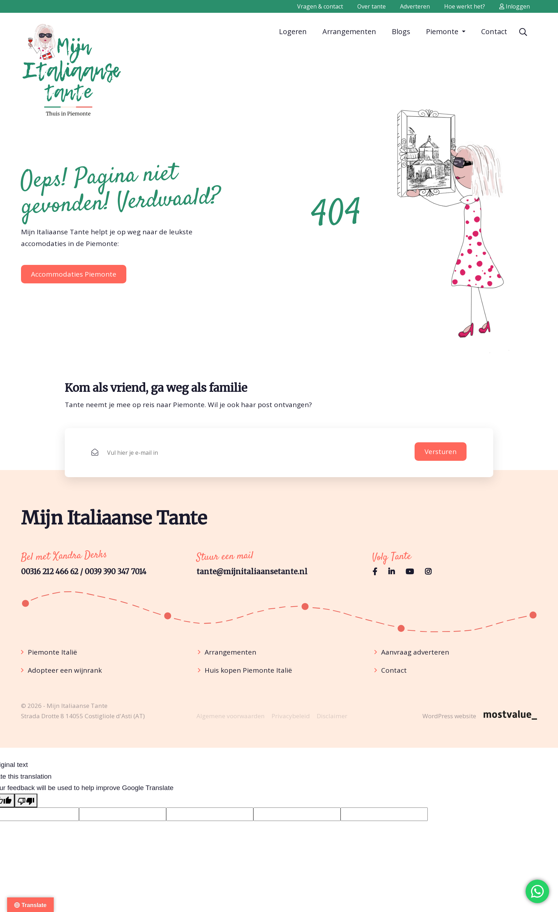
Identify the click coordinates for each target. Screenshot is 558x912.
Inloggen (514, 6)
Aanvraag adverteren (415, 652)
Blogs (401, 31)
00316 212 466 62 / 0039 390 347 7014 (83, 571)
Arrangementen (349, 31)
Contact (494, 31)
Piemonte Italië (52, 652)
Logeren (293, 31)
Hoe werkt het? (464, 6)
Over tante (371, 6)
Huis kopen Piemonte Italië (248, 670)
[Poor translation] (26, 800)
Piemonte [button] (443, 31)
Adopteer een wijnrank (65, 670)
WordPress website (449, 716)
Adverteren (415, 6)
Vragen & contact (320, 6)
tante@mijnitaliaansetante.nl (251, 571)
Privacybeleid (291, 716)
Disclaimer (332, 716)
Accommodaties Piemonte (73, 274)
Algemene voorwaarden (230, 716)
